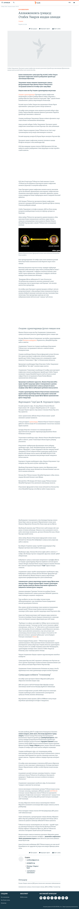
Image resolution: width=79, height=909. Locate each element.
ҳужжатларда (33, 422)
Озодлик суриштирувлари (27, 94)
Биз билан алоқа (5, 900)
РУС (70, 2)
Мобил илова (23, 897)
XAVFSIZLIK (53, 791)
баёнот (35, 637)
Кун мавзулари (24, 9)
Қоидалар (3, 903)
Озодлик (21, 21)
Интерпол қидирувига (30, 340)
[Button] (33, 29)
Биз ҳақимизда (5, 897)
